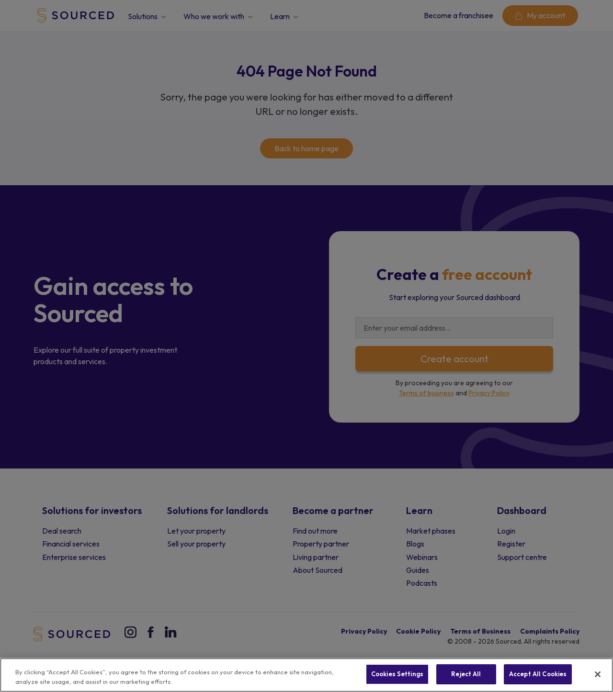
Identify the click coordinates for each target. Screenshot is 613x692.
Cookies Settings (397, 674)
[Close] (597, 674)
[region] (306, 675)
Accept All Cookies (538, 674)
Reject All (466, 674)
